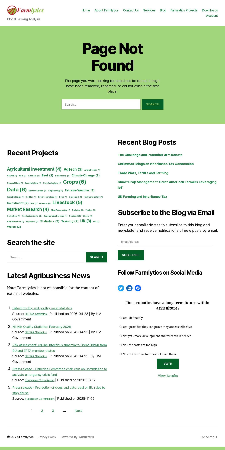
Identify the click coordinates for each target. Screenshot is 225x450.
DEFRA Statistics (38, 317)
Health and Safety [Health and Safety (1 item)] (93, 200)
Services (169, 12)
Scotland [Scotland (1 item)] (75, 219)
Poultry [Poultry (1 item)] (90, 213)
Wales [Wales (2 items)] (14, 230)
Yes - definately (133, 321)
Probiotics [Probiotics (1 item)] (13, 219)
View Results (168, 378)
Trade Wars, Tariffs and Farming (146, 176)
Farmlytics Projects (204, 12)
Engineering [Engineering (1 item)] (55, 194)
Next (78, 413)
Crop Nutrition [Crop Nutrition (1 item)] (33, 186)
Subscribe (130, 258)
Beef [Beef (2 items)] (47, 178)
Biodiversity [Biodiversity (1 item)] (62, 179)
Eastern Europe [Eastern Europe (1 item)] (37, 194)
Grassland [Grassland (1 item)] (75, 200)
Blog (183, 12)
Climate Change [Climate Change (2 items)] (86, 178)
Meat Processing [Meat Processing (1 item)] (60, 213)
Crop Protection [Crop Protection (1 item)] (52, 186)
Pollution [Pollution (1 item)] (78, 213)
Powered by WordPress (81, 440)
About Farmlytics (127, 12)
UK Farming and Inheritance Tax (145, 199)
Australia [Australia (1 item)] (34, 179)
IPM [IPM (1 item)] (33, 206)
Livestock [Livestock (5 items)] (67, 205)
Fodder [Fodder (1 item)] (31, 200)
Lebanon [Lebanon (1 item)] (44, 206)
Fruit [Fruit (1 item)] (63, 200)
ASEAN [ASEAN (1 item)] (12, 179)
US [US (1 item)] (96, 225)
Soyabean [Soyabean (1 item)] (32, 225)
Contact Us (151, 12)
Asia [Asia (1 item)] (22, 179)
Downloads (194, 17)
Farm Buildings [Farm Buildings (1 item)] (15, 200)
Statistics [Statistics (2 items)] (49, 224)
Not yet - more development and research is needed (157, 339)
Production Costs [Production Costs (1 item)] (32, 219)
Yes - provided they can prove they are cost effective (157, 330)
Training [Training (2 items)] (69, 224)
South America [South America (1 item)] (15, 225)
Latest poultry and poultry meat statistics (47, 311)
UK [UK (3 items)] (85, 224)
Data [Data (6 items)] (17, 193)
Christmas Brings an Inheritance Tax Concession (160, 167)
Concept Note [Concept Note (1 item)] (15, 186)
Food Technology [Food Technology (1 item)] (47, 200)
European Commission (41, 383)
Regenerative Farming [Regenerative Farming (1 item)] (55, 219)
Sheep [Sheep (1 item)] (87, 219)
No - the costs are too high (140, 348)
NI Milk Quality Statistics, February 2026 (46, 329)
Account (212, 17)
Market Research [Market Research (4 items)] (28, 212)
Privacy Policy (50, 440)
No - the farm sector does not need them (149, 357)
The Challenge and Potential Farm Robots (154, 158)
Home (106, 12)
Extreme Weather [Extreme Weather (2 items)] (80, 193)
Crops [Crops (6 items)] (74, 185)
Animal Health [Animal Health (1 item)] (92, 173)
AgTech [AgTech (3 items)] (73, 172)
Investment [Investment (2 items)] (18, 206)
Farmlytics (27, 440)
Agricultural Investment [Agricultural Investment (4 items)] (34, 172)
